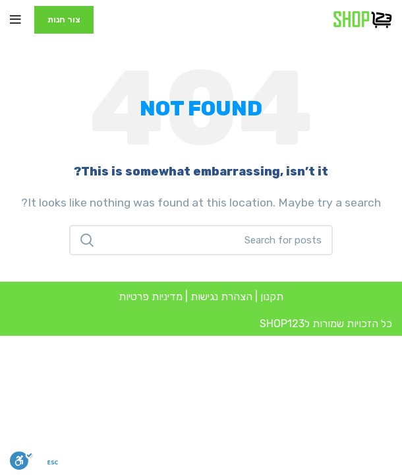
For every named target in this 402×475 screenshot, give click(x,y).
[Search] (201, 240)
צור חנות (63, 19)
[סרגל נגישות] (21, 460)
